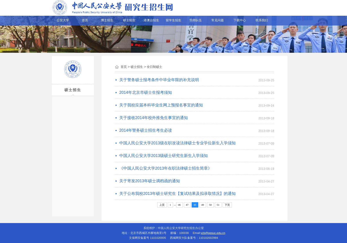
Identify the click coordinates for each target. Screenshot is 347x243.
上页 (162, 204)
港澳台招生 (151, 20)
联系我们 (262, 20)
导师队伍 (195, 20)
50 (210, 204)
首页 (85, 20)
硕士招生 (129, 20)
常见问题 (217, 20)
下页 (227, 204)
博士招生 (107, 20)
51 (218, 204)
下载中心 (239, 20)
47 (187, 204)
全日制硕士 (154, 67)
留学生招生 (173, 20)
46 (179, 204)
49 (202, 204)
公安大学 (63, 20)
